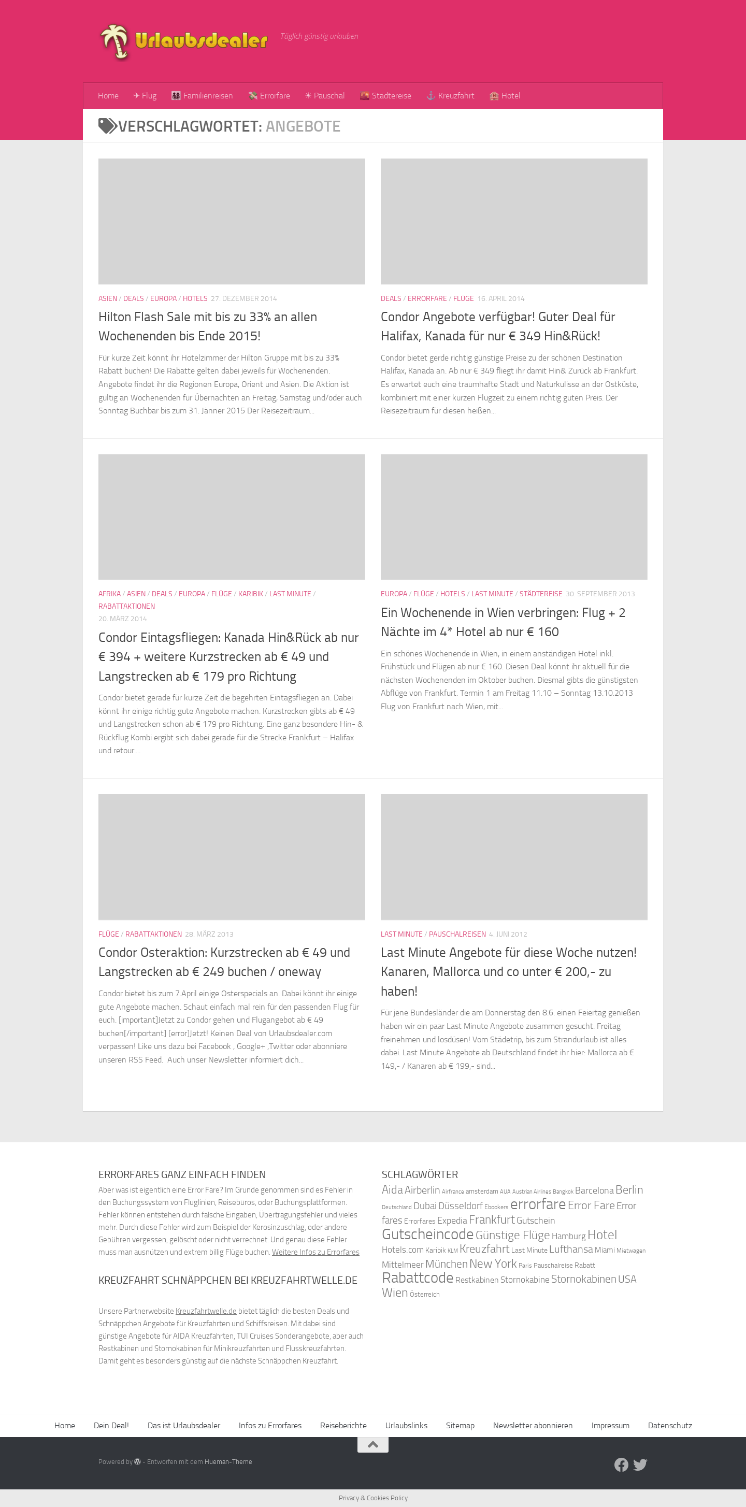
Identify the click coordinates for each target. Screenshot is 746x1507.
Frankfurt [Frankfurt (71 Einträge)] (492, 1220)
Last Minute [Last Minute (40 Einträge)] (529, 1250)
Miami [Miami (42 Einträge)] (605, 1250)
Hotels (195, 298)
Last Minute (290, 594)
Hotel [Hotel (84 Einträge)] (602, 1234)
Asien (107, 298)
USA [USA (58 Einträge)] (627, 1279)
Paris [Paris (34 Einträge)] (525, 1265)
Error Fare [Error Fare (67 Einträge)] (591, 1205)
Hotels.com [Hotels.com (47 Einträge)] (403, 1250)
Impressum (610, 1425)
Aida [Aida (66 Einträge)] (392, 1190)
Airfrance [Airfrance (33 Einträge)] (453, 1191)
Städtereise (541, 594)
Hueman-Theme (228, 1462)
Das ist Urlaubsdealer (184, 1425)
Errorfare (427, 298)
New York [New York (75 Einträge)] (493, 1263)
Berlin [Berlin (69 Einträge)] (629, 1190)
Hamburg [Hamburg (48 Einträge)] (569, 1236)
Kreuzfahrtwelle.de (206, 1311)
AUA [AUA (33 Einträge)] (505, 1191)
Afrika (109, 594)
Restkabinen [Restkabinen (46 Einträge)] (477, 1280)
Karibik (250, 594)
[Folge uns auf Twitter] (640, 1465)
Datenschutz (670, 1425)
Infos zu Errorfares (270, 1425)
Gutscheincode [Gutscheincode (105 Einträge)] (428, 1234)
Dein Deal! (111, 1425)
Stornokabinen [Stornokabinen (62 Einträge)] (583, 1279)
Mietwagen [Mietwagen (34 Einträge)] (630, 1250)
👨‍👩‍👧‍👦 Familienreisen (202, 96)
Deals (133, 298)
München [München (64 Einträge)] (446, 1263)
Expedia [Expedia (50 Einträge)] (452, 1220)
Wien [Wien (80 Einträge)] (395, 1292)
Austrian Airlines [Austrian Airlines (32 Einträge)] (531, 1191)
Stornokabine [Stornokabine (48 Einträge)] (525, 1279)
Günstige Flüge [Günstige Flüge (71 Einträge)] (513, 1235)
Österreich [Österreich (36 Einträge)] (425, 1294)
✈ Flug (144, 96)
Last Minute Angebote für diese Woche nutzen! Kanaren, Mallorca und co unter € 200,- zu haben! (509, 972)
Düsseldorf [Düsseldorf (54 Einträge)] (460, 1206)
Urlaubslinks (406, 1425)
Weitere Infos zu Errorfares (316, 1252)
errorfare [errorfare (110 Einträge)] (538, 1204)
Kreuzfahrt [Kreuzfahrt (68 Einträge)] (485, 1249)
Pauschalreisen (457, 934)
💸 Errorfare (269, 96)
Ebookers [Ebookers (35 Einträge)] (496, 1207)
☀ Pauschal (325, 96)
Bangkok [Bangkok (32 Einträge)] (563, 1191)
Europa (163, 298)
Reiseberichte (343, 1425)
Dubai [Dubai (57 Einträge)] (425, 1206)
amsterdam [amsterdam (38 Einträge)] (482, 1191)
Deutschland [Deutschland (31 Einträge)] (397, 1207)
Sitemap (460, 1425)
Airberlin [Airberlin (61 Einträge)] (422, 1190)
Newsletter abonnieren (533, 1425)
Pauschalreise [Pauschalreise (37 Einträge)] (553, 1265)
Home (108, 96)
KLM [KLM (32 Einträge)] (453, 1250)
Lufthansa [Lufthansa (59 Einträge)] (571, 1249)
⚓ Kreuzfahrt (450, 96)
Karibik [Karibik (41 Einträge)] (435, 1250)
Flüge (463, 298)
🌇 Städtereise (385, 96)
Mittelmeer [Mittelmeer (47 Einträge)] (403, 1265)
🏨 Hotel (505, 96)
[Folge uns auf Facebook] (621, 1465)
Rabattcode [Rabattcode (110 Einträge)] (418, 1278)
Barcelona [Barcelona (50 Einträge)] (594, 1190)
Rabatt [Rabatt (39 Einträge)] (585, 1265)
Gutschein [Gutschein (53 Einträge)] (536, 1220)
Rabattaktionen (126, 606)
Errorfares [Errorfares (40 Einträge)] (420, 1221)
